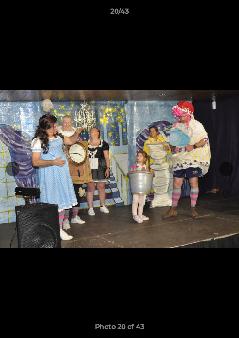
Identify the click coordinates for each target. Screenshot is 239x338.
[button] (227, 13)
